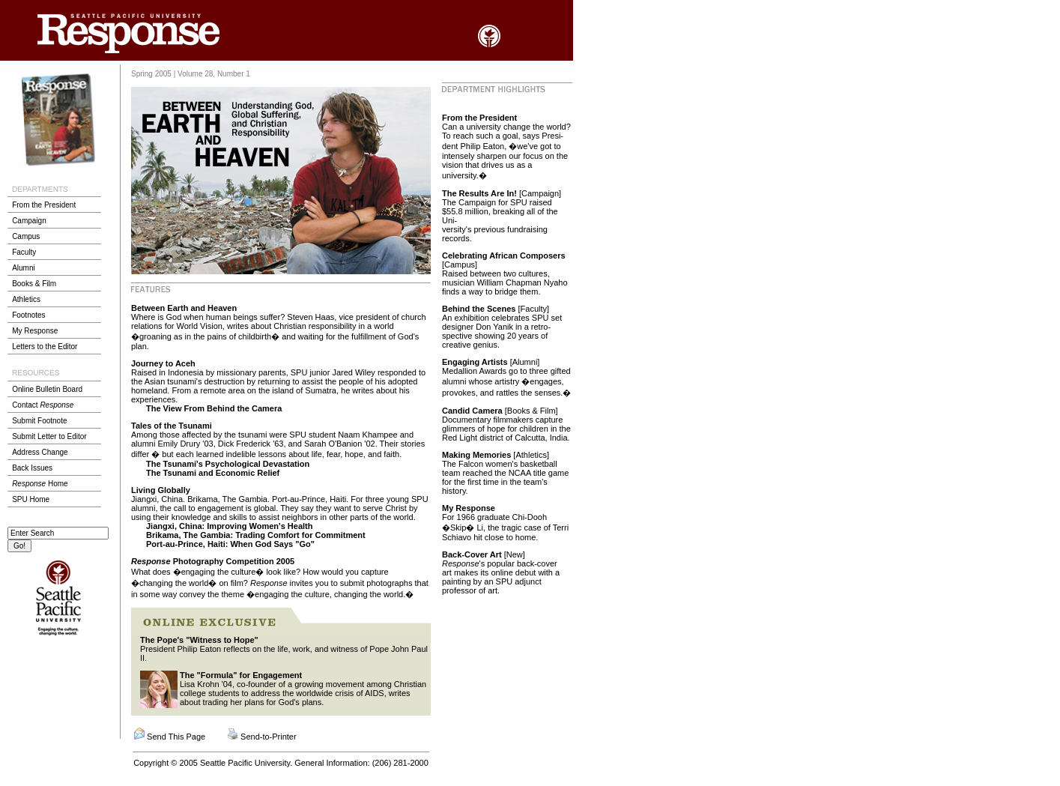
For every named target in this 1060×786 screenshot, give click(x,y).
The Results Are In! (480, 193)
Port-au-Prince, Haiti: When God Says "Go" (230, 543)
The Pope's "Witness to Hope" (199, 639)
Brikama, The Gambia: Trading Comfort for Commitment (256, 534)
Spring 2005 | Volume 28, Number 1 (190, 74)
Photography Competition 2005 (212, 561)
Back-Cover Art (472, 554)
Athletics (26, 299)
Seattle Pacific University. (246, 762)
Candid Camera (472, 410)
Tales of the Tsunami (171, 425)
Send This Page (176, 736)
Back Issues (32, 468)
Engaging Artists (476, 361)
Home (39, 484)
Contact (42, 405)
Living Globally (160, 490)
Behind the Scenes (480, 308)
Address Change (40, 452)
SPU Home (30, 499)
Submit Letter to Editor (49, 436)
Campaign (29, 221)
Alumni (23, 268)
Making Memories (476, 454)
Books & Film (34, 283)
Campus (26, 236)
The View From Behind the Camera (214, 408)
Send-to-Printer (268, 736)
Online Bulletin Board (47, 389)
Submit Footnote (39, 421)
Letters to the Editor (44, 346)
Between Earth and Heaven (184, 307)
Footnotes (28, 315)
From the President (44, 205)
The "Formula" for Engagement (241, 675)
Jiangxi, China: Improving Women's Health (229, 526)
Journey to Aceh (163, 363)
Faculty (24, 252)
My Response (35, 331)
